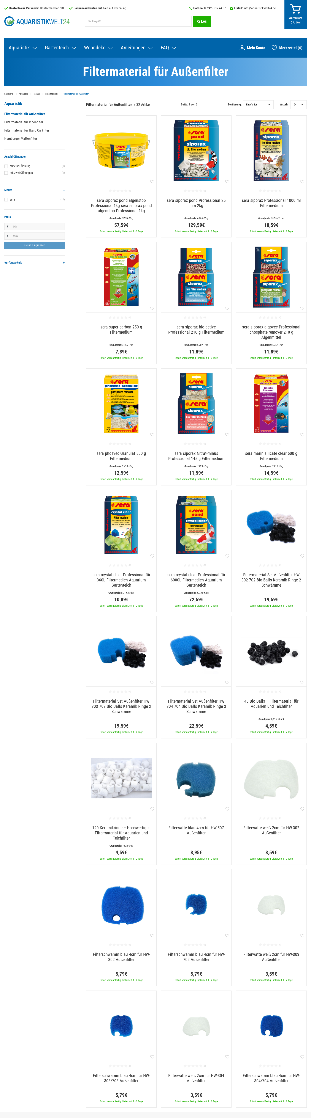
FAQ (165, 48)
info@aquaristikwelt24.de (260, 8)
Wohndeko (95, 48)
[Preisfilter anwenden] (34, 245)
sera (37, 199)
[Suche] (202, 21)
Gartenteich (57, 48)
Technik (36, 94)
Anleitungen (133, 48)
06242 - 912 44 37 (215, 8)
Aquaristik (19, 48)
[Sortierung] (258, 104)
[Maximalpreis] (38, 236)
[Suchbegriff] (138, 21)
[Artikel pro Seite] (298, 104)
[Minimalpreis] (38, 226)
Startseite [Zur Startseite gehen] (9, 94)
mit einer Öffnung (37, 166)
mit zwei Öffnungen (37, 173)
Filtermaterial (51, 94)
